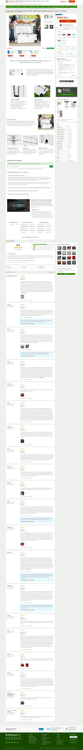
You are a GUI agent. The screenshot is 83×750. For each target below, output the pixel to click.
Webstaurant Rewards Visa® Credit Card (68, 25)
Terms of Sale (41, 748)
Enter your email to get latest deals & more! (11, 729)
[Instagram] (7, 742)
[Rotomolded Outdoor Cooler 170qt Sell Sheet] (59, 114)
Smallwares (25, 6)
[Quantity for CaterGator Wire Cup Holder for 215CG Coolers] (30, 55)
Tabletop (37, 6)
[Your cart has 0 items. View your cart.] (75, 4)
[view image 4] (74, 248)
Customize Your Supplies (33, 740)
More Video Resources (35, 206)
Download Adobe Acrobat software (62, 120)
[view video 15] (69, 262)
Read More (24, 292)
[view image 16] (74, 262)
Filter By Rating (41, 266)
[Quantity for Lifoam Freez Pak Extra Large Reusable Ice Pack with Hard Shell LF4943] (7, 55)
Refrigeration (19, 6)
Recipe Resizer (31, 741)
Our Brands (59, 737)
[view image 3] (69, 248)
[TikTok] (15, 742)
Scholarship (59, 741)
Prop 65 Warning (35, 237)
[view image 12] (74, 258)
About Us (58, 736)
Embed (37, 209)
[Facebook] (12, 742)
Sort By (8, 266)
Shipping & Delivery (73, 742)
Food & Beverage (31, 6)
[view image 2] (64, 248)
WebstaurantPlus (31, 736)
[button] (46, 17)
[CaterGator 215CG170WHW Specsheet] (59, 105)
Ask (51, 166)
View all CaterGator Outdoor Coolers (67, 84)
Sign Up (41, 729)
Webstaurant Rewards (32, 737)
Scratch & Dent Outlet (46, 737)
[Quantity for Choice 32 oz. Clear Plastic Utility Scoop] (19, 55)
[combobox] (40, 4)
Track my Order (73, 739)
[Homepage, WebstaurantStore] (15, 4)
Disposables (43, 6)
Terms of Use (52, 748)
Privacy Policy (47, 748)
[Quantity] (58, 21)
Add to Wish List (66, 28)
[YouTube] (9, 742)
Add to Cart (10, 55)
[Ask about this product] (30, 166)
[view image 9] (59, 258)
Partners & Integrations (32, 742)
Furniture (48, 6)
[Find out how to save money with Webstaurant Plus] (7, 50)
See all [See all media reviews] (75, 244)
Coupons (44, 740)
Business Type (73, 6)
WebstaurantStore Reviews (47, 742)
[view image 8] (74, 253)
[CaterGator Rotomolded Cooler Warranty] (66, 105)
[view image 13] (59, 262)
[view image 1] (59, 248)
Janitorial (62, 6)
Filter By (24, 266)
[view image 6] (64, 253)
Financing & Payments (60, 740)
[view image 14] (64, 262)
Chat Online (72, 741)
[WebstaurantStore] (14, 735)
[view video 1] (22, 441)
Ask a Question (50, 48)
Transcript (34, 209)
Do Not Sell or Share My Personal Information (69, 748)
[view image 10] (64, 258)
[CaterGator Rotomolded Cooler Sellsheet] (73, 105)
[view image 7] (69, 253)
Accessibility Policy (58, 748)
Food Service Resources (47, 741)
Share (44, 48)
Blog (43, 736)
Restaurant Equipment (11, 6)
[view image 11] (69, 258)
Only (58, 16)
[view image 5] (59, 253)
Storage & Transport (55, 6)
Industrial (67, 6)
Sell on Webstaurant (60, 742)
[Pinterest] (18, 742)
